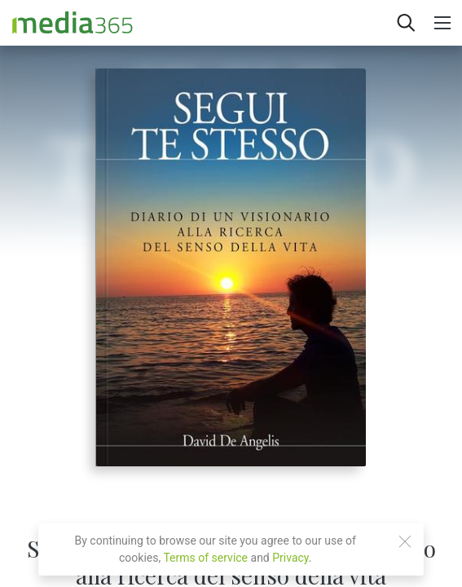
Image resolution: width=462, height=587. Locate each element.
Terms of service (205, 557)
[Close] (405, 541)
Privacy (290, 557)
